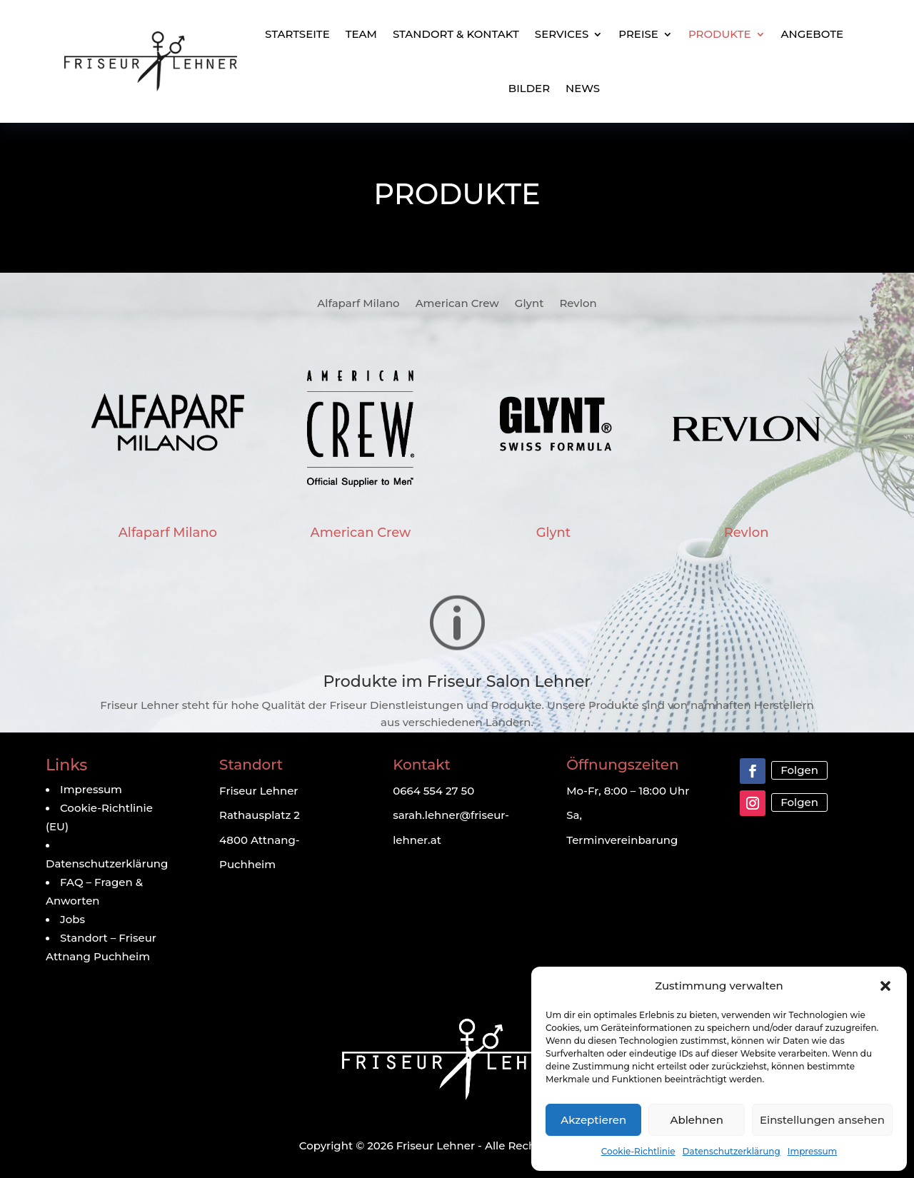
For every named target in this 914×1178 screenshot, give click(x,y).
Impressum (813, 1151)
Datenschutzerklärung (731, 1151)
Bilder (529, 88)
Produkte (719, 34)
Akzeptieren (593, 1120)
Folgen (799, 770)
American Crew (457, 304)
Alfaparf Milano (358, 304)
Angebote (812, 34)
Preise (638, 34)
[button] (885, 986)
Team (361, 34)
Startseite (297, 34)
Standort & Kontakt (456, 34)
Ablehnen (696, 1120)
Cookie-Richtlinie (638, 1151)
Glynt (529, 304)
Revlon (577, 304)
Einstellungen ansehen (822, 1120)
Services (561, 34)
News (583, 88)
